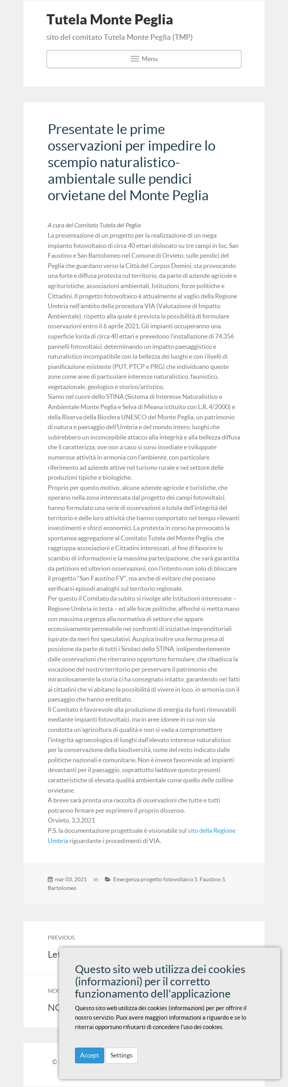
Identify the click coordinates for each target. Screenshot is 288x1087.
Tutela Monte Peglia (110, 19)
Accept (89, 1055)
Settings (121, 1055)
